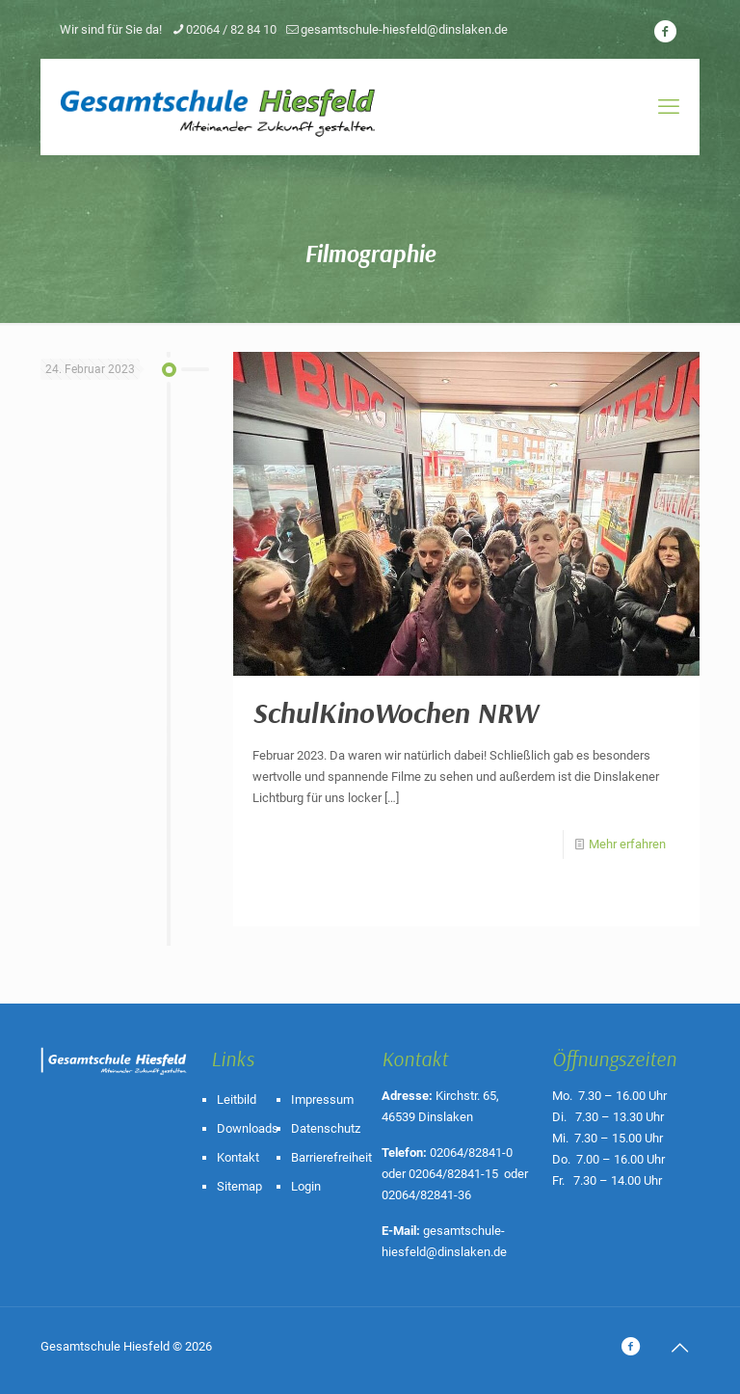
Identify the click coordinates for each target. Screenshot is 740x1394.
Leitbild (236, 1099)
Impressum (322, 1099)
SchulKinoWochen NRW (395, 712)
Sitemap (239, 1186)
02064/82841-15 (453, 1173)
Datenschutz (325, 1128)
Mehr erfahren (627, 844)
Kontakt (238, 1157)
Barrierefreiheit (331, 1157)
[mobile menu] (668, 107)
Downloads (247, 1128)
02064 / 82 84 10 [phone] (231, 29)
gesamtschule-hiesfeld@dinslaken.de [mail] (404, 29)
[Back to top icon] (679, 1347)
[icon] (664, 31)
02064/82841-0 (471, 1152)
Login (306, 1186)
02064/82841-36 (426, 1195)
